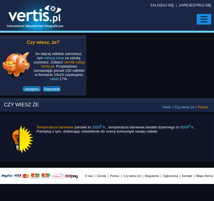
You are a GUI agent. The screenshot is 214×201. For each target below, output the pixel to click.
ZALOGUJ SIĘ (162, 5)
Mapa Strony (204, 176)
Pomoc (114, 176)
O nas (89, 176)
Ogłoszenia (170, 176)
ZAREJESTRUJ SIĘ (195, 5)
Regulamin (152, 176)
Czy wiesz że (184, 107)
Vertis (166, 107)
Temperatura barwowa (55, 127)
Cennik (101, 176)
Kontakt (187, 176)
